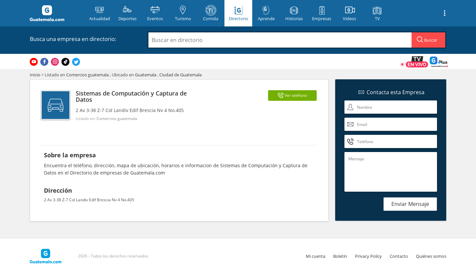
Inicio (35, 75)
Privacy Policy (368, 256)
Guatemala (145, 75)
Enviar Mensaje (410, 204)
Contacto (399, 256)
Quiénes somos (431, 256)
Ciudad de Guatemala (180, 75)
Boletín (340, 256)
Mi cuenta (315, 256)
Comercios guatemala (87, 75)
